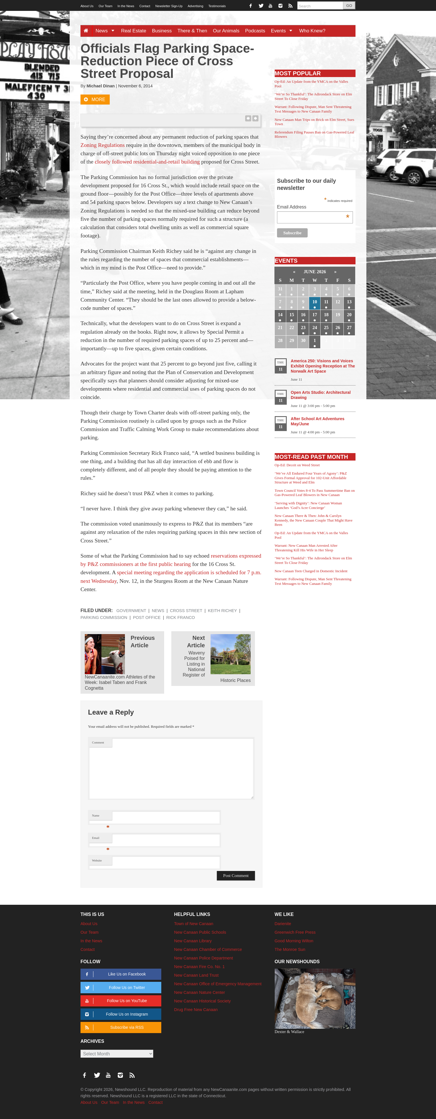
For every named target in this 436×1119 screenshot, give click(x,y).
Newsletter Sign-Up (168, 6)
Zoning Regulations (102, 145)
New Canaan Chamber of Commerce (208, 949)
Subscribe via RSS (113, 1027)
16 (303, 314)
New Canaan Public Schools (200, 932)
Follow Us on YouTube (115, 1001)
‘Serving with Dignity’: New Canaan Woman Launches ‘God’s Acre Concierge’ (308, 505)
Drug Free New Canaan (196, 1009)
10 (315, 301)
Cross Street (186, 610)
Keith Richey (222, 610)
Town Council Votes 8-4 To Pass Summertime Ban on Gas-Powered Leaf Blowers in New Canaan (315, 492)
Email (100, 839)
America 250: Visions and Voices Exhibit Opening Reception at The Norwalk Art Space (323, 366)
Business (162, 31)
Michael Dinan (101, 86)
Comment (98, 742)
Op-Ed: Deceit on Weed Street (297, 465)
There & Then (192, 31)
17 (315, 314)
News (106, 31)
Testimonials (217, 6)
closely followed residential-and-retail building (147, 162)
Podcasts (255, 31)
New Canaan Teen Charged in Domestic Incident (311, 571)
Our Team (105, 6)
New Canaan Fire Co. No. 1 (199, 966)
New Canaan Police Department (203, 958)
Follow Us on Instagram (115, 1014)
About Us (86, 6)
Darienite (283, 923)
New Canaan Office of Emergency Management (218, 984)
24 (315, 327)
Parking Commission (103, 617)
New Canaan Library (193, 941)
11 (326, 301)
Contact (144, 6)
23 (303, 327)
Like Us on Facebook (114, 974)
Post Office (146, 617)
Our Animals (226, 31)
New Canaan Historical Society (202, 1001)
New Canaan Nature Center (199, 992)
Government (131, 610)
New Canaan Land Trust (196, 975)
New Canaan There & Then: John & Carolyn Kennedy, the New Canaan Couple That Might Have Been (314, 520)
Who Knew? (312, 31)
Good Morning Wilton (294, 941)
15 (291, 314)
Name (100, 817)
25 (326, 327)
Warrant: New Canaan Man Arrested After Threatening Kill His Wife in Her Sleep (306, 547)
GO (349, 5)
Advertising (195, 6)
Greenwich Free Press (295, 932)
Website (97, 860)
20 (349, 314)
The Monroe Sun (290, 949)
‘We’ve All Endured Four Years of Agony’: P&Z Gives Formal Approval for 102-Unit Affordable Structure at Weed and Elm (311, 477)
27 (349, 327)
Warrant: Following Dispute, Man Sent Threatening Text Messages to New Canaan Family (313, 109)
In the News (125, 6)
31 (280, 288)
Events (283, 31)
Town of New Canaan (193, 923)
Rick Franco (180, 617)
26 (337, 327)
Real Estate (133, 31)
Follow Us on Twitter (114, 988)
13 (349, 301)
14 (280, 314)
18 (326, 314)
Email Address (313, 207)
